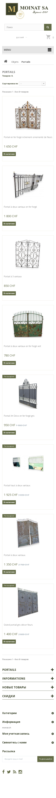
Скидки (8, 696)
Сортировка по (10, 83)
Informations (13, 678)
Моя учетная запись (15, 733)
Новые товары (14, 687)
